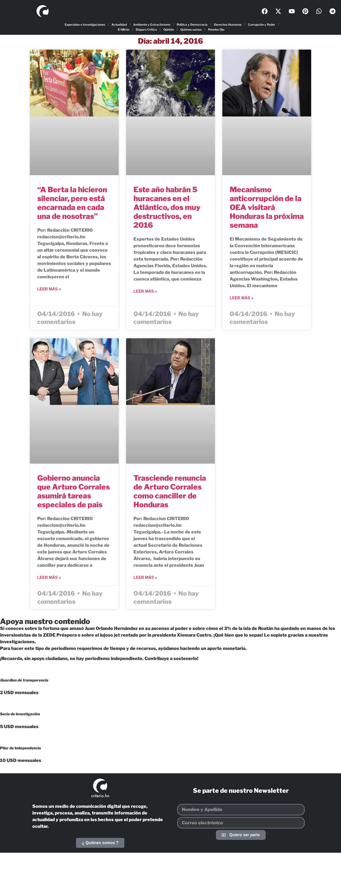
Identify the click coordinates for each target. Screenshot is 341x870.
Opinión (168, 29)
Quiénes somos (191, 29)
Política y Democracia (192, 24)
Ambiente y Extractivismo (151, 24)
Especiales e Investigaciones (85, 24)
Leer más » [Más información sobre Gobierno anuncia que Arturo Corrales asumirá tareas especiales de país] (49, 577)
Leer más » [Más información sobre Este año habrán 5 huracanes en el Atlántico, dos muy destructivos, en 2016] (145, 291)
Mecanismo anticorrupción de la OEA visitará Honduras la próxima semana (267, 207)
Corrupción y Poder (261, 24)
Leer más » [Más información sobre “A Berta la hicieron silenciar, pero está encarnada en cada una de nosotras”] (49, 289)
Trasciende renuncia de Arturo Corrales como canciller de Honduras (169, 491)
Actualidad (119, 24)
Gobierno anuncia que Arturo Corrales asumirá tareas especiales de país (73, 491)
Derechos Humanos (228, 24)
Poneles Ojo (216, 29)
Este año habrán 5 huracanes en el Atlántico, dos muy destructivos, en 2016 (167, 207)
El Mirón (123, 29)
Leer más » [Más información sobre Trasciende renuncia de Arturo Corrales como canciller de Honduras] (145, 577)
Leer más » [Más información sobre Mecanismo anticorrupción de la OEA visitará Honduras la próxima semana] (241, 298)
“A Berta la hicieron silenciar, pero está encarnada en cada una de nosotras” (72, 203)
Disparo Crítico (146, 29)
